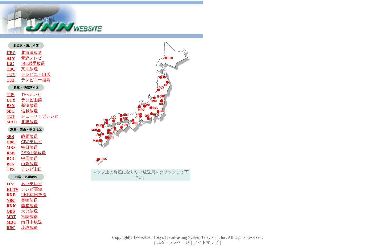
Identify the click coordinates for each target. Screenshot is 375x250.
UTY (11, 100)
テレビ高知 (31, 189)
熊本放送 (29, 205)
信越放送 (29, 111)
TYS (11, 169)
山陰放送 (29, 163)
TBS (10, 94)
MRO (12, 122)
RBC (11, 228)
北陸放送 (29, 122)
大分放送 (29, 211)
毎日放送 (29, 147)
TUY (11, 74)
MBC (11, 222)
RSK (11, 153)
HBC (11, 53)
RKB (11, 195)
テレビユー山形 (35, 74)
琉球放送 (29, 227)
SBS (10, 136)
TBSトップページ (173, 242)
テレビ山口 (31, 169)
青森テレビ (31, 58)
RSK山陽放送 (33, 153)
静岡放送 (29, 136)
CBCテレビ (31, 142)
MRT (11, 217)
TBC (11, 69)
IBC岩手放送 (33, 63)
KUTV (12, 189)
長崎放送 (29, 200)
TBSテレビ (31, 94)
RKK (11, 206)
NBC (11, 200)
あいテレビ (31, 184)
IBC (10, 63)
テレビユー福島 (35, 80)
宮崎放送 (29, 216)
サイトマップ (205, 242)
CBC (11, 142)
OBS (11, 211)
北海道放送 (31, 52)
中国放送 (29, 158)
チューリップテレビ (40, 116)
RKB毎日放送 (33, 194)
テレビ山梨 (31, 100)
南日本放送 (31, 222)
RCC (11, 158)
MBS (11, 147)
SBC (11, 111)
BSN (11, 105)
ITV (10, 184)
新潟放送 (29, 105)
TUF (11, 80)
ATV (11, 58)
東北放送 (29, 69)
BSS (10, 164)
